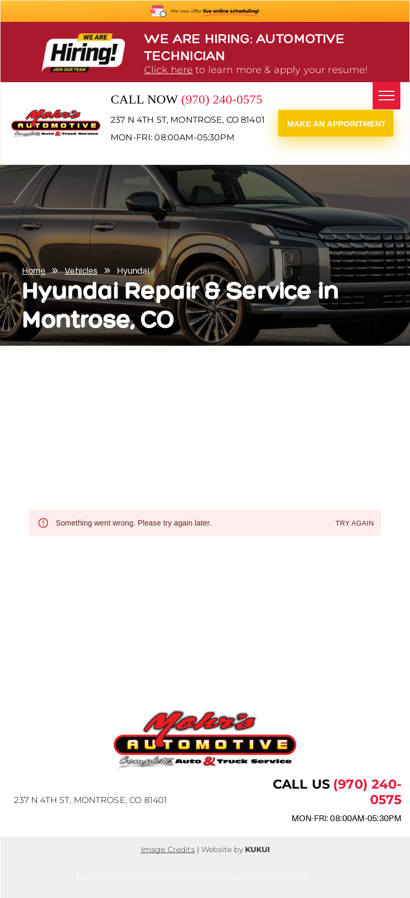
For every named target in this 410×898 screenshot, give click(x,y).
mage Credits (169, 849)
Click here (168, 70)
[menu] (386, 95)
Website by (222, 849)
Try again (354, 523)
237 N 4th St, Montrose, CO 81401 (188, 120)
